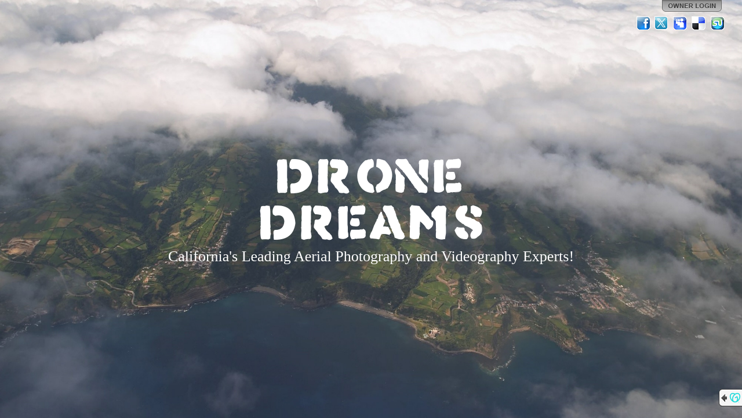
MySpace (680, 23)
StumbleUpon (718, 23)
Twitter (662, 23)
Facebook (643, 23)
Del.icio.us (699, 23)
